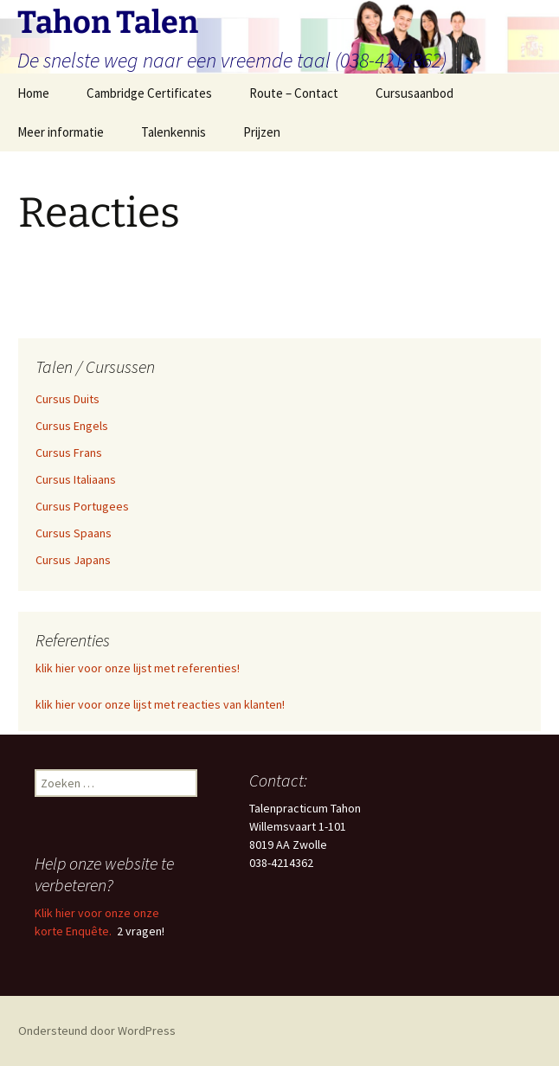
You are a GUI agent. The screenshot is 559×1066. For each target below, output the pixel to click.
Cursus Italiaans (75, 479)
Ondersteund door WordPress (97, 1030)
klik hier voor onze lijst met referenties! (137, 668)
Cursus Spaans (73, 533)
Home (33, 93)
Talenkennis (173, 132)
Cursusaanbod (414, 93)
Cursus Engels (71, 425)
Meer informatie (60, 132)
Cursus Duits (67, 399)
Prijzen (261, 132)
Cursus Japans (73, 560)
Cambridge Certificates (149, 93)
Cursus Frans (68, 452)
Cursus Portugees (82, 506)
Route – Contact (293, 93)
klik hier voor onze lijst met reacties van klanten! (160, 704)
